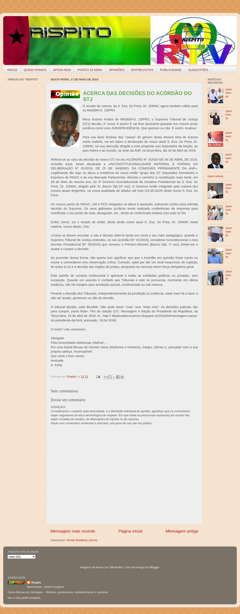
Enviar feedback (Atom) (82, 540)
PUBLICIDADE (170, 70)
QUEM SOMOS (35, 70)
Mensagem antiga (182, 531)
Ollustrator (116, 567)
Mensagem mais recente (73, 531)
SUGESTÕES (198, 70)
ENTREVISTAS (142, 70)
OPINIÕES (117, 70)
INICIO (12, 70)
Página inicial (130, 531)
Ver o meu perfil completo (24, 597)
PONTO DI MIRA (90, 70)
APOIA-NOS (62, 70)
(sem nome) (228, 93)
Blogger (154, 567)
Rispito (36, 582)
